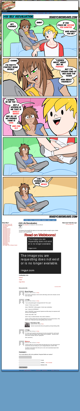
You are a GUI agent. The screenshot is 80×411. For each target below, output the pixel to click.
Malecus (27, 341)
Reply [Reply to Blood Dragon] (38, 292)
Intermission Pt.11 (6, 232)
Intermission (5, 243)
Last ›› (53, 220)
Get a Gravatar (49, 362)
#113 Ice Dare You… (70, 224)
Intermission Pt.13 (6, 229)
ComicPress (44, 370)
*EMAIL (46, 362)
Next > (46, 13)
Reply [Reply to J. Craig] (38, 300)
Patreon (21, 277)
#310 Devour (5, 226)
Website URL (44, 365)
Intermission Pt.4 (6, 239)
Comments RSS (58, 286)
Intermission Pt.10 (6, 233)
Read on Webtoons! (40, 235)
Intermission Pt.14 (6, 228)
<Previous (34, 13)
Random (44, 220)
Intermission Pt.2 (6, 241)
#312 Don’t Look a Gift (7, 224)
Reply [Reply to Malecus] (38, 342)
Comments (41, 13)
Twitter (20, 279)
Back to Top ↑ (56, 370)
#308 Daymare (6, 244)
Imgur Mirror (22, 282)
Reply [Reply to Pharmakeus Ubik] (42, 323)
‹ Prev (30, 220)
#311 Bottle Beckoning (7, 225)
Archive (4, 11)
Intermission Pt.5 (6, 238)
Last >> (50, 13)
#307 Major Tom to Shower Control (10, 245)
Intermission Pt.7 (6, 236)
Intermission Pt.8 (6, 235)
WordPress (38, 370)
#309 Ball (5, 227)
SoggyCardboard (9, 5)
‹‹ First (26, 220)
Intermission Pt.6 (6, 237)
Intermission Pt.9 (6, 234)
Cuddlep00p (26, 224)
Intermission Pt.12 (6, 230)
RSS (53, 370)
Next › (49, 220)
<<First (29, 13)
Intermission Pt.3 (6, 240)
